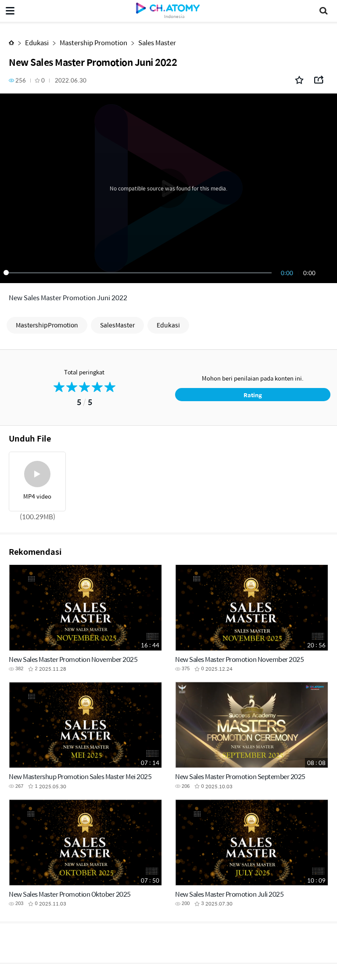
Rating (253, 394)
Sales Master (157, 42)
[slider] (139, 272)
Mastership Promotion (93, 42)
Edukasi (37, 42)
